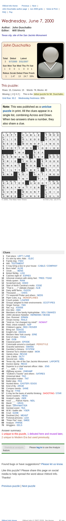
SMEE (27, 420)
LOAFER (25, 300)
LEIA (26, 418)
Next (34, 6)
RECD (24, 364)
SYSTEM (30, 349)
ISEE (23, 398)
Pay (10, 12)
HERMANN (35, 315)
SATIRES (40, 374)
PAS (20, 381)
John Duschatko (17, 45)
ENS (47, 366)
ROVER (33, 327)
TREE (41, 278)
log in (39, 447)
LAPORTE (54, 361)
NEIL (32, 401)
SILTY (21, 356)
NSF (29, 325)
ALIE (38, 288)
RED (25, 327)
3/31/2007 (23, 61)
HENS (24, 396)
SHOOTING (48, 393)
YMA (23, 305)
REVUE (23, 354)
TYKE (17, 391)
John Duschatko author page (14, 9)
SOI (21, 369)
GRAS (20, 403)
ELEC (31, 258)
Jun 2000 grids (36, 9)
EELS (19, 425)
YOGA (23, 337)
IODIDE (19, 307)
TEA (23, 408)
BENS (20, 271)
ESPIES (27, 276)
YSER (27, 410)
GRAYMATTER (20, 405)
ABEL (21, 359)
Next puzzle (28, 486)
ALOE (20, 268)
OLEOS (27, 290)
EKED (25, 283)
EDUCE (20, 329)
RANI (22, 280)
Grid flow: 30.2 (9, 98)
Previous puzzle (11, 486)
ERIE (34, 334)
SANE (26, 388)
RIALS (24, 320)
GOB (14, 339)
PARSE (19, 423)
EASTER (24, 383)
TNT (27, 378)
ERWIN (24, 317)
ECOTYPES (49, 302)
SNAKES (51, 312)
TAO (24, 376)
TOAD (49, 278)
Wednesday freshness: (29, 98)
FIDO (20, 261)
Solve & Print (52, 9)
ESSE (39, 285)
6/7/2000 (13, 61)
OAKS (24, 293)
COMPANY (52, 266)
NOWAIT (43, 322)
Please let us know (51, 464)
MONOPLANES (30, 298)
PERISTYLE (42, 344)
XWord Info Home (10, 6)
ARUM (20, 386)
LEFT (20, 256)
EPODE (26, 342)
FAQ (4, 12)
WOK (37, 351)
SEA (43, 312)
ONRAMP (28, 371)
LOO (22, 273)
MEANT (24, 415)
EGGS (34, 383)
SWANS (30, 347)
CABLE (41, 266)
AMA (18, 310)
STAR (58, 393)
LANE (27, 256)
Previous (25, 6)
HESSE (46, 315)
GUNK (15, 413)
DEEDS (22, 332)
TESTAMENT (17, 263)
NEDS (40, 295)
